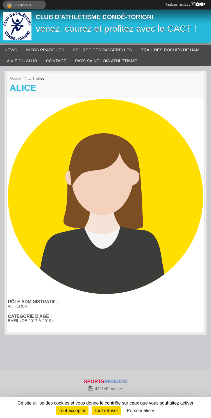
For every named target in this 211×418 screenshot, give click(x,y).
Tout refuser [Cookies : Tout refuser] (106, 410)
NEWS (10, 49)
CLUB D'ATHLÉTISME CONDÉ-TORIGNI (94, 16)
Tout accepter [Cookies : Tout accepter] (72, 410)
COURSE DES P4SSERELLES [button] (102, 49)
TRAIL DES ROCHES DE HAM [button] (170, 49)
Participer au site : (185, 4)
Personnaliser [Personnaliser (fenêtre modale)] (141, 410)
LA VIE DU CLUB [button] (20, 60)
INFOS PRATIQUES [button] (45, 49)
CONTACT (56, 60)
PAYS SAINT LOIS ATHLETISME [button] (106, 60)
